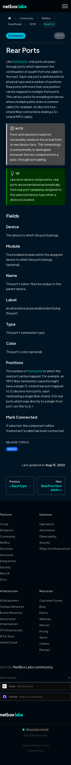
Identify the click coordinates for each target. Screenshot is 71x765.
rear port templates (30, 190)
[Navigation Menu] (65, 6)
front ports (20, 62)
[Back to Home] (15, 6)
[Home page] (9, 18)
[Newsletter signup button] (69, 678)
